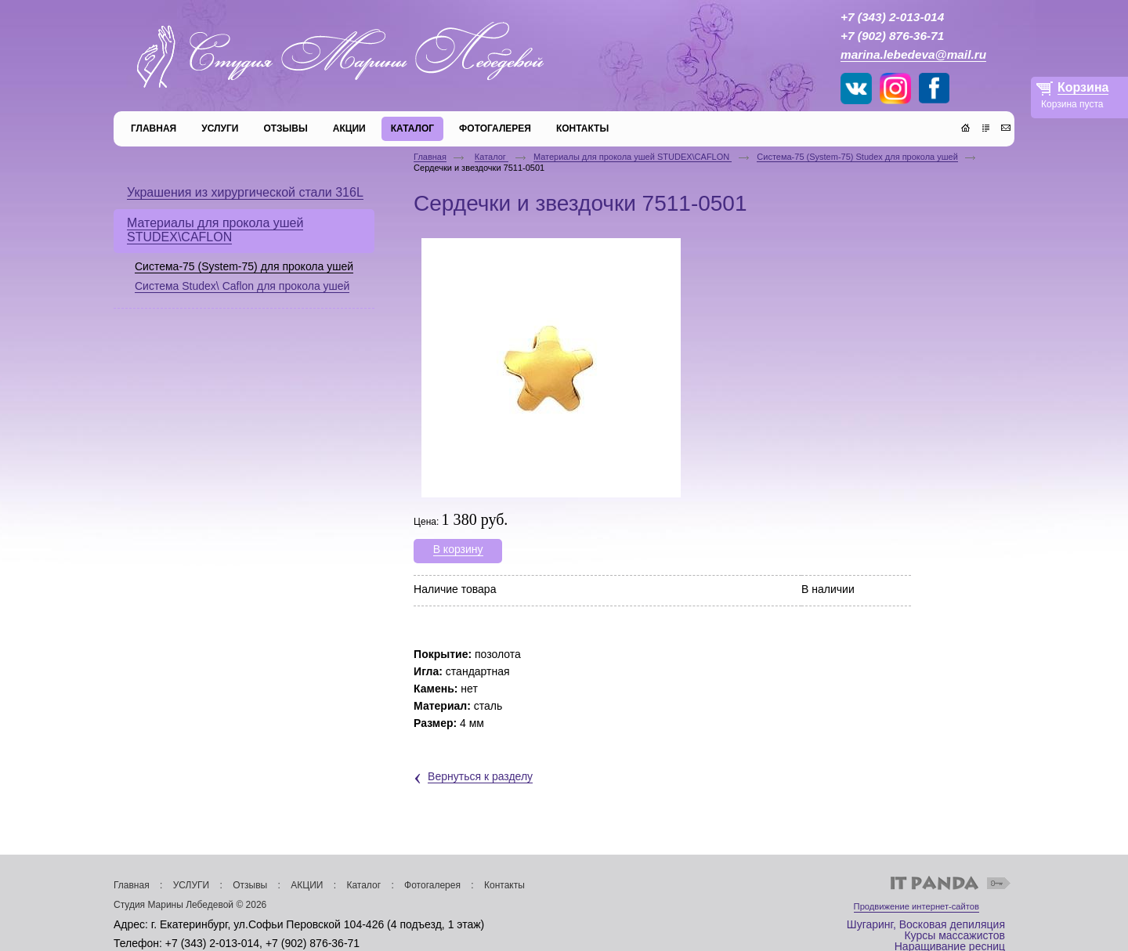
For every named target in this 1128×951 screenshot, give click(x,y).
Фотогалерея (432, 885)
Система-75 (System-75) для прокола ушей (244, 266)
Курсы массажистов (954, 935)
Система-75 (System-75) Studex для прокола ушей (857, 156)
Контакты (504, 885)
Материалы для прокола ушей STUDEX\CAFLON (632, 156)
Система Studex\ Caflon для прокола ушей (242, 286)
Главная (430, 156)
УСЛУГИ (191, 885)
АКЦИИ (307, 885)
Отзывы (250, 885)
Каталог (491, 156)
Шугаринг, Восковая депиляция (926, 924)
